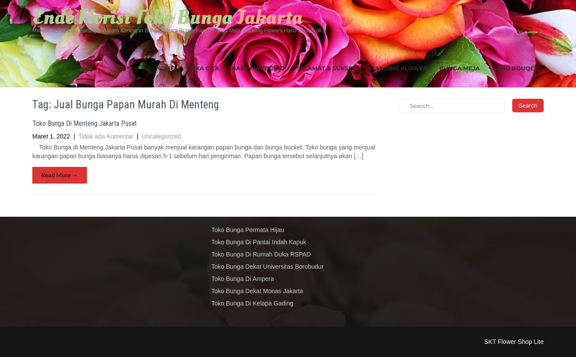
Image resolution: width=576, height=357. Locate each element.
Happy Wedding (258, 68)
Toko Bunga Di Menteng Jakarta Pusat (84, 123)
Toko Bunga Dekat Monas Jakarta (257, 291)
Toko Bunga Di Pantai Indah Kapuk (259, 242)
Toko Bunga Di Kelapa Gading (253, 303)
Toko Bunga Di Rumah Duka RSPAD (261, 254)
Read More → (59, 175)
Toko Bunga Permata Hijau (248, 229)
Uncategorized (161, 136)
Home (165, 68)
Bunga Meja (459, 68)
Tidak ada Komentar (105, 136)
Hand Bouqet (515, 68)
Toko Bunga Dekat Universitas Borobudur (268, 266)
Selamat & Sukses (326, 68)
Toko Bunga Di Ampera (243, 278)
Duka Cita (203, 68)
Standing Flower (397, 68)
